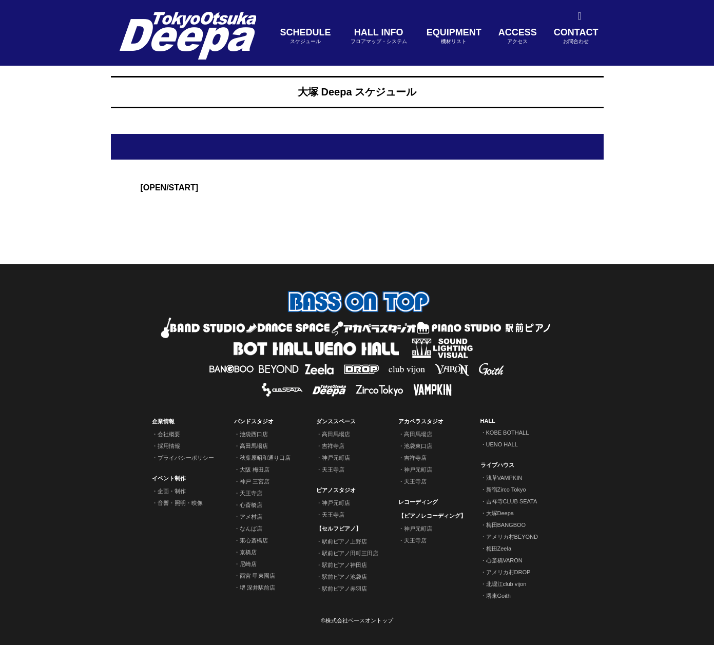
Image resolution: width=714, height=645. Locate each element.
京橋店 (248, 552)
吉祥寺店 (333, 446)
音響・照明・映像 (180, 503)
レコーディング (418, 502)
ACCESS (517, 36)
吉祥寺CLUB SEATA (511, 501)
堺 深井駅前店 (257, 587)
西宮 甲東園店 (257, 576)
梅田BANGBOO (506, 525)
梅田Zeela (499, 548)
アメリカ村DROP (508, 572)
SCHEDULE (305, 36)
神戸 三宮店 (254, 481)
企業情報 (163, 421)
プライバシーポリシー (186, 458)
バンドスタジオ (254, 421)
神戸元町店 (336, 458)
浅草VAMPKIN (504, 478)
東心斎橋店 (254, 540)
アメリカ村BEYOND (512, 537)
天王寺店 (251, 493)
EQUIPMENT (454, 36)
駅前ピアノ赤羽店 (344, 588)
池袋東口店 (418, 446)
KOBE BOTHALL (507, 432)
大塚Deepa (500, 513)
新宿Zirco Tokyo (506, 489)
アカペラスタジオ (420, 421)
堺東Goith (498, 596)
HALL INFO (379, 36)
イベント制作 (169, 478)
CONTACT (576, 36)
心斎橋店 (251, 505)
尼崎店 (248, 564)
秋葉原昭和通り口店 (265, 458)
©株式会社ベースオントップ (357, 620)
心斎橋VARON (504, 560)
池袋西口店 (254, 434)
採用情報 (169, 446)
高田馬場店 (254, 446)
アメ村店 (251, 517)
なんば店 (251, 528)
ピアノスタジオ (336, 490)
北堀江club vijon (506, 584)
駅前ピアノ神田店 (344, 565)
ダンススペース (336, 421)
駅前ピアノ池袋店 (344, 577)
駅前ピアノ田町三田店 (350, 553)
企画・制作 (172, 491)
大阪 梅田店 (254, 469)
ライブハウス (497, 465)
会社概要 (169, 434)
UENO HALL (502, 444)
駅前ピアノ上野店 (344, 541)
